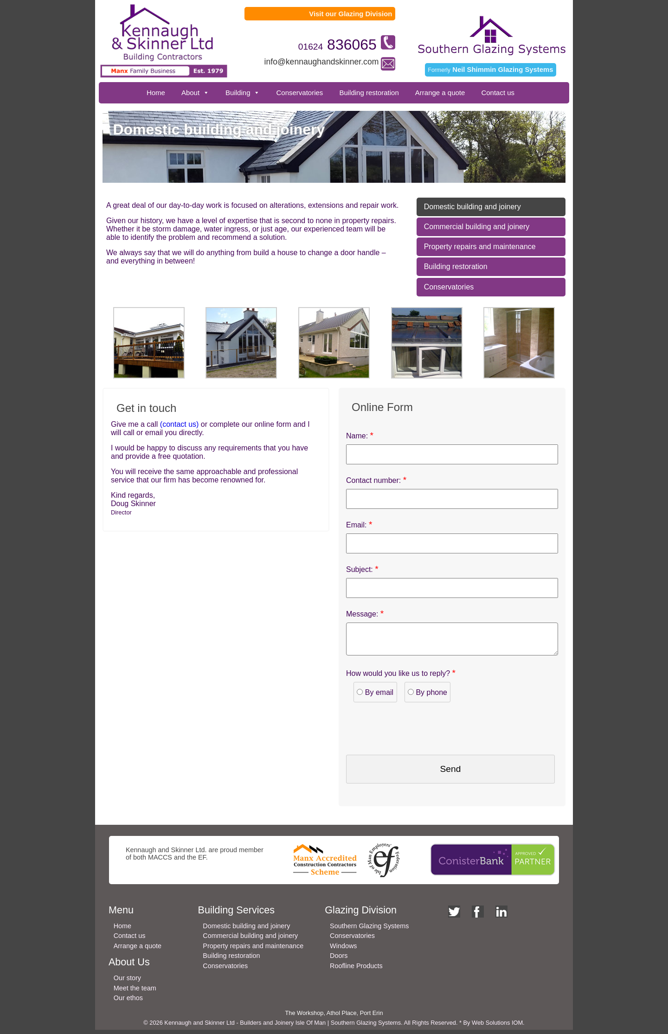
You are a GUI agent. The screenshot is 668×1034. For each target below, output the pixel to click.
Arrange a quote (440, 92)
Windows (343, 950)
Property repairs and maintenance (480, 246)
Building (237, 92)
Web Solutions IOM (497, 1026)
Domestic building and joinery (472, 207)
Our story (127, 982)
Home (156, 92)
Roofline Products (356, 970)
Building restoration (368, 92)
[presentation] (416, 731)
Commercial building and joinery (477, 227)
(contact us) (178, 424)
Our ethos (128, 1002)
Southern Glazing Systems (369, 930)
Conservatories (299, 92)
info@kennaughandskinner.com (321, 61)
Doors (338, 959)
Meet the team (135, 992)
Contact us (497, 92)
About (190, 92)
